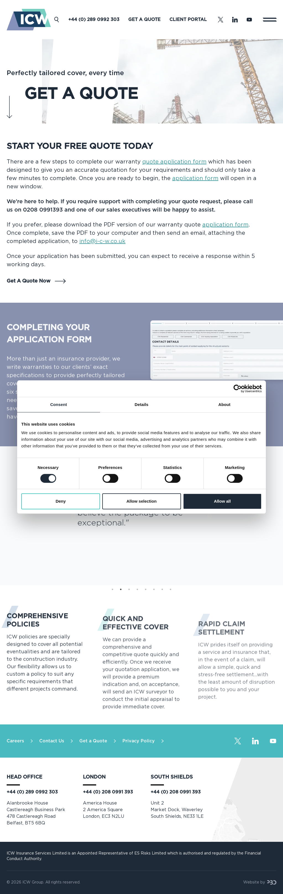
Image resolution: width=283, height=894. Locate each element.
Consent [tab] (58, 404)
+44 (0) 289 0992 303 (93, 19)
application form (195, 178)
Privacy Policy (138, 741)
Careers (15, 741)
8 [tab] (170, 589)
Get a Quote (144, 19)
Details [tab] (141, 404)
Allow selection (141, 501)
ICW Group (32, 882)
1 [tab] (112, 589)
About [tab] (224, 404)
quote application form (174, 162)
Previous (73, 516)
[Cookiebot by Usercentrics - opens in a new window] (237, 388)
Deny (61, 501)
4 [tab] (137, 589)
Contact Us (51, 741)
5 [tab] (145, 589)
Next (210, 516)
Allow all (222, 501)
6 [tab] (154, 589)
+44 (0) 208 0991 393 (108, 792)
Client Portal (188, 19)
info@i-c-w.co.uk (102, 241)
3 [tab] (129, 589)
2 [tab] (121, 589)
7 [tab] (162, 589)
